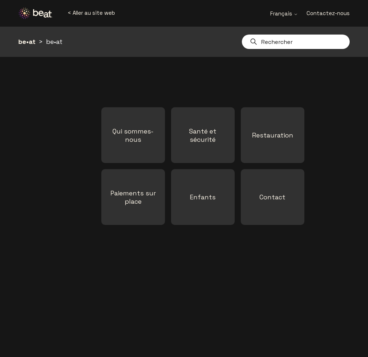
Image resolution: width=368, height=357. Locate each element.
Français (284, 13)
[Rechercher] (296, 42)
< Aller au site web (91, 12)
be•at (27, 41)
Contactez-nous (328, 13)
